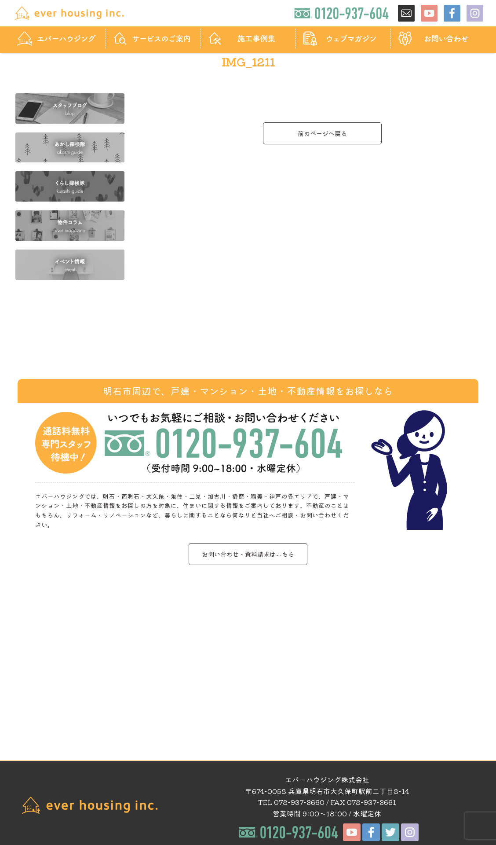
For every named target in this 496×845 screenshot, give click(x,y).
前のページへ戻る (322, 133)
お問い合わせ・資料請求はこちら (248, 553)
